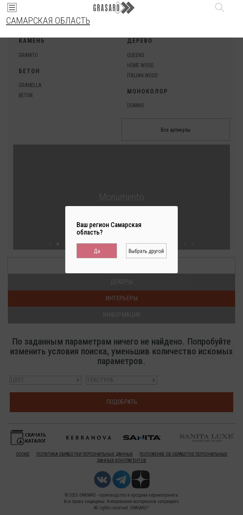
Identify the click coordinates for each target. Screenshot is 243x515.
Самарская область (48, 20)
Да (97, 251)
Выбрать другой (146, 251)
